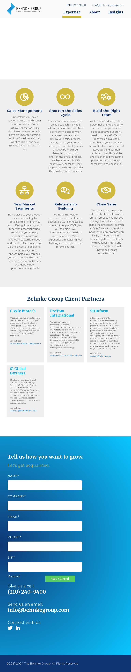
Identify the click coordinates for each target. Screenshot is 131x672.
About (94, 12)
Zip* (45, 562)
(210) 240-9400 (76, 5)
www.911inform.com (100, 356)
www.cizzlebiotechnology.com (25, 343)
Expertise (72, 12)
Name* (45, 480)
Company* (45, 501)
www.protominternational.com (66, 355)
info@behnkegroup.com (108, 5)
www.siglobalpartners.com (23, 410)
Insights (115, 12)
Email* (45, 521)
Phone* (45, 542)
